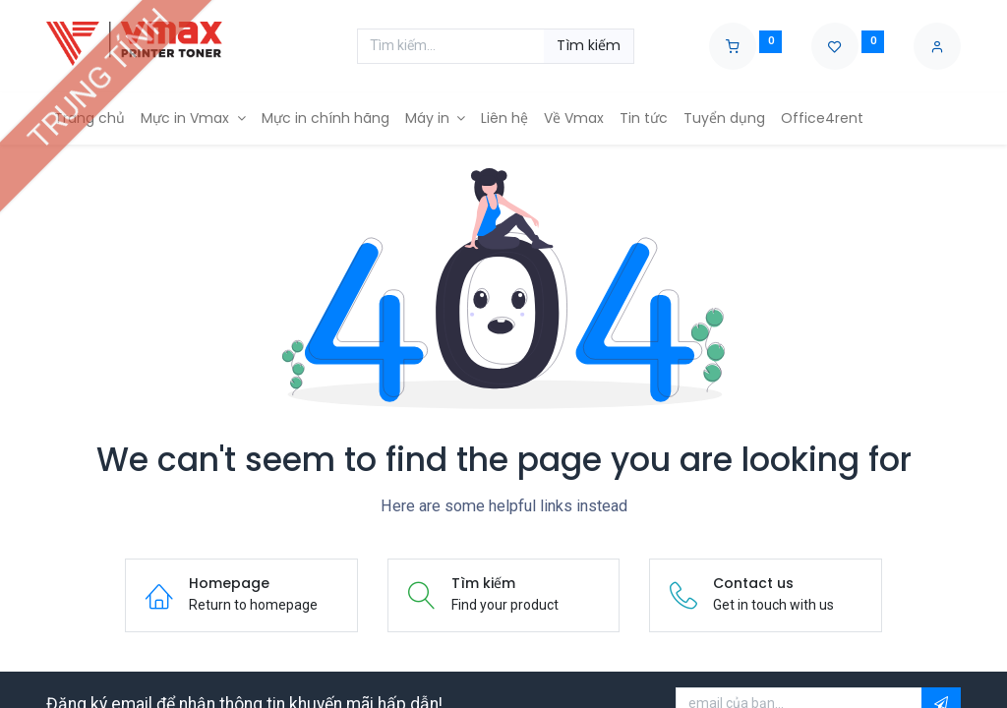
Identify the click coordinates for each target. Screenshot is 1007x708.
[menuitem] (89, 118)
